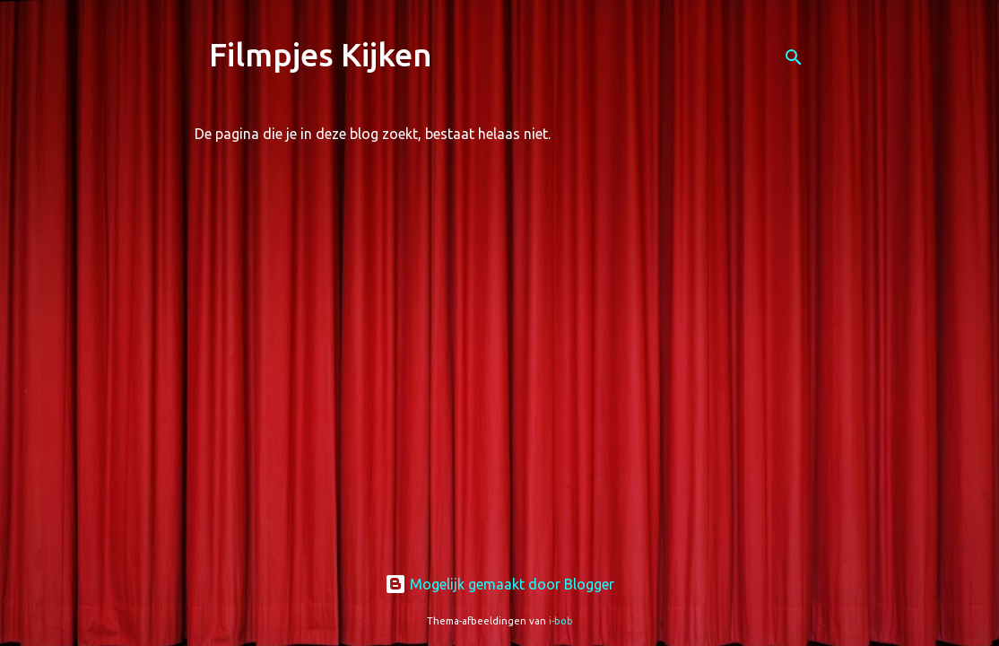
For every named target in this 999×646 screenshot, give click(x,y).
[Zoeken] (793, 57)
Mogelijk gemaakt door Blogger (499, 584)
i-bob (561, 620)
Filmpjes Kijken (320, 54)
